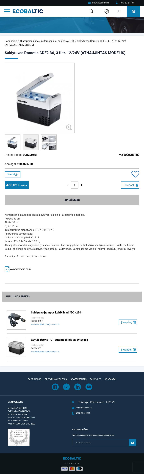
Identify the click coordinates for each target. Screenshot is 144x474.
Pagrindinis (11, 41)
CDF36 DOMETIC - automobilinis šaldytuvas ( (59, 339)
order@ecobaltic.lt (101, 2)
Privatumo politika (56, 379)
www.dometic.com (18, 269)
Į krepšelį (129, 185)
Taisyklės (95, 379)
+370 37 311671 (127, 2)
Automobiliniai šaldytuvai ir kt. (58, 41)
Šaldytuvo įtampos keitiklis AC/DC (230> (56, 312)
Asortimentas (78, 379)
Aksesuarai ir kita (29, 41)
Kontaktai (110, 379)
